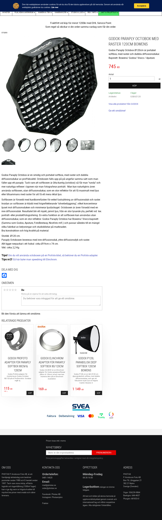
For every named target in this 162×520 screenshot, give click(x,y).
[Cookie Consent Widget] (81, 6)
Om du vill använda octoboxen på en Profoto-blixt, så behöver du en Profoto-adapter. (53, 255)
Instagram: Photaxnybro (52, 497)
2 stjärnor (7, 290)
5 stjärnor (15, 290)
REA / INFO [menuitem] (92, 12)
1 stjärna (4, 290)
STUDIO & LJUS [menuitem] (77, 12)
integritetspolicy (96, 458)
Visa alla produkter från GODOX (123, 103)
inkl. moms (61, 440)
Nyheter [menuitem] (6, 12)
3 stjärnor (10, 290)
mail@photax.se (49, 485)
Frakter (45, 503)
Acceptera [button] (141, 5)
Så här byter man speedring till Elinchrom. (35, 259)
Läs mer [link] (54, 7)
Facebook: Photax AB (51, 494)
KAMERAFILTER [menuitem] (60, 12)
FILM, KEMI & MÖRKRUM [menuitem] (24, 12)
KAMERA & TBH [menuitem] (44, 12)
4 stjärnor (12, 290)
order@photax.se (49, 488)
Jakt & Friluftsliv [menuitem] (109, 12)
